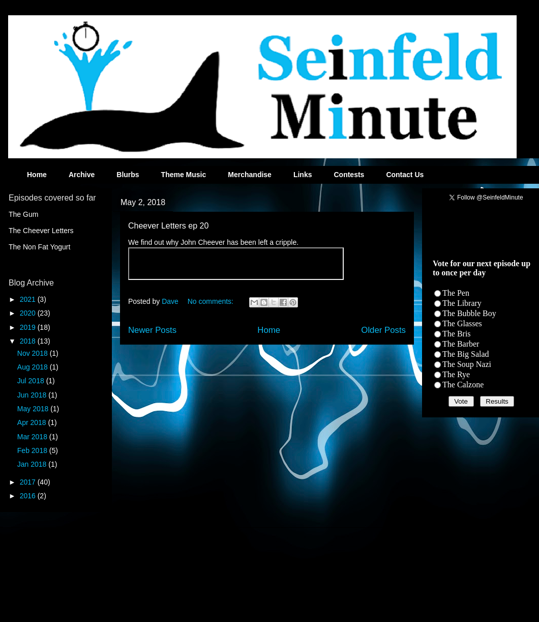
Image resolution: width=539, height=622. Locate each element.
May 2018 (33, 409)
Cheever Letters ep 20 (168, 225)
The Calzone (463, 384)
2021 (29, 299)
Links (302, 175)
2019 (29, 327)
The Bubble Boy (469, 313)
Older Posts (383, 330)
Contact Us (405, 175)
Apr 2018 (32, 422)
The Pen (455, 293)
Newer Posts (152, 330)
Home (37, 175)
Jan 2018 (33, 464)
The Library (462, 303)
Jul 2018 (31, 381)
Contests (349, 175)
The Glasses (462, 323)
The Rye (456, 374)
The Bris (456, 333)
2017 (29, 482)
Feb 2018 (33, 450)
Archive (82, 175)
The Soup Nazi (466, 364)
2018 (29, 341)
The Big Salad (465, 354)
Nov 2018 (33, 353)
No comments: (211, 301)
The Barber (460, 344)
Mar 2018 (33, 437)
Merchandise (250, 175)
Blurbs (127, 175)
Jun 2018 (33, 395)
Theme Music (183, 175)
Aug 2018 (33, 367)
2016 (29, 496)
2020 (29, 313)
